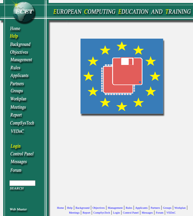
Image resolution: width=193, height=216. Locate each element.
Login (116, 212)
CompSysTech (101, 212)
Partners (155, 207)
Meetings (74, 212)
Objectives (99, 207)
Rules (129, 207)
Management (115, 207)
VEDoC (171, 212)
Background (82, 207)
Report (86, 212)
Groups (167, 207)
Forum (159, 212)
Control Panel (131, 212)
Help (69, 207)
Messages (147, 212)
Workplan (180, 207)
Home (60, 207)
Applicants (141, 207)
